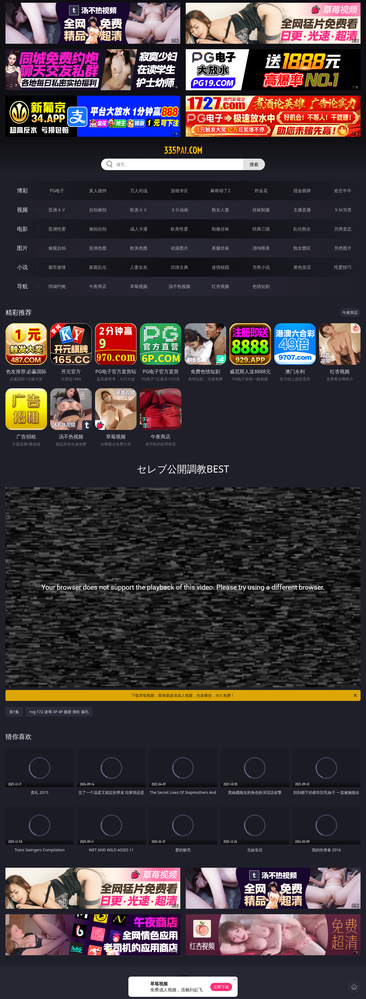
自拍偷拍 (98, 210)
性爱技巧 (343, 267)
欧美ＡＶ (138, 210)
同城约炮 (57, 286)
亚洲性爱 (57, 229)
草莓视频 (138, 286)
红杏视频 (220, 286)
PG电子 (57, 191)
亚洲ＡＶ (57, 210)
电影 (22, 228)
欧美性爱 (179, 229)
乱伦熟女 (302, 229)
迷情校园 (220, 267)
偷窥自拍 (57, 248)
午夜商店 (98, 286)
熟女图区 (302, 248)
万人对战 (138, 191)
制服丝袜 (220, 229)
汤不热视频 (179, 286)
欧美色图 (138, 248)
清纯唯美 (261, 248)
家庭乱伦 (98, 267)
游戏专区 (179, 191)
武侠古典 (179, 267)
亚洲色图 (98, 248)
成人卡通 (138, 229)
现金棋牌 (302, 191)
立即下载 (221, 986)
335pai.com (183, 150)
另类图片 (343, 248)
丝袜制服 (261, 210)
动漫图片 (179, 248)
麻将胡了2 (220, 191)
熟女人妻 (220, 210)
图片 (22, 248)
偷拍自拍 (98, 229)
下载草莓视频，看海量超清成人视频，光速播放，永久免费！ (244, 695)
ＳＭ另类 (343, 210)
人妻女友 (138, 267)
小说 (22, 267)
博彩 (22, 190)
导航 (22, 286)
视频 (22, 209)
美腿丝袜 (220, 248)
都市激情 (57, 267)
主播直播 (302, 210)
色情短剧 (261, 286)
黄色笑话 (302, 267)
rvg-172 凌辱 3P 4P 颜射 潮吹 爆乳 (59, 711)
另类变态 (343, 229)
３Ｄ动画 (179, 210)
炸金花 (261, 191)
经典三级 (261, 229)
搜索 (254, 164)
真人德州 (98, 191)
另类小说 (261, 267)
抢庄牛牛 (343, 191)
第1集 (14, 711)
